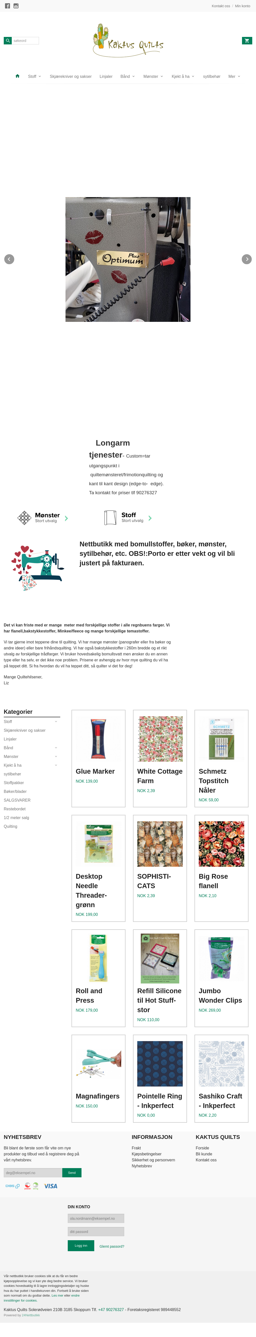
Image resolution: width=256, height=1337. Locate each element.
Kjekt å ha (181, 76)
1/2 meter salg (16, 818)
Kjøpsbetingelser (147, 1154)
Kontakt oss (206, 1160)
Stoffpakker (14, 783)
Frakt (136, 1148)
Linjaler (106, 76)
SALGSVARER (17, 800)
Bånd (125, 76)
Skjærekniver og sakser (71, 76)
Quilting (10, 826)
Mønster (151, 76)
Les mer (58, 1295)
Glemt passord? (112, 1246)
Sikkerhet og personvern (153, 1160)
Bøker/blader (15, 791)
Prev (14, 258)
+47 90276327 (111, 1310)
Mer (232, 76)
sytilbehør (211, 76)
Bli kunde (204, 1154)
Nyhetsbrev (142, 1166)
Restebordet (15, 809)
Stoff (32, 76)
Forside (202, 1148)
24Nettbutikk (31, 1315)
